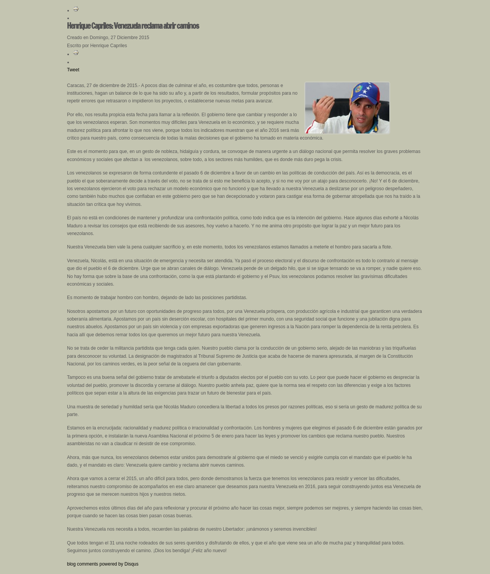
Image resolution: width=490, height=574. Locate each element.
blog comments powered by (103, 564)
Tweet (73, 69)
